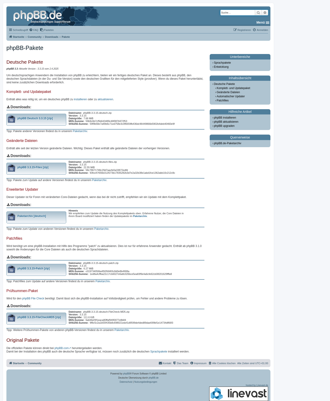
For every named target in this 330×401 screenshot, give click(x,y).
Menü (260, 22)
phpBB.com (62, 348)
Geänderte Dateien (228, 92)
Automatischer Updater (231, 96)
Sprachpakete (158, 351)
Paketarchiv (80, 131)
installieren (80, 99)
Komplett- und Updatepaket (233, 88)
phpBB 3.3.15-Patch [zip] (33, 268)
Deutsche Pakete (224, 84)
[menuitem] (33, 30)
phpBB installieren (225, 117)
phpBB (126, 373)
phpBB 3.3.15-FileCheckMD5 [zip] (39, 317)
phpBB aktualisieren (226, 121)
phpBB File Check (33, 298)
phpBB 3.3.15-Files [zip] (32, 167)
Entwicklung (221, 66)
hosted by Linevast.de (238, 392)
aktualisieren (105, 99)
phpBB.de (153, 378)
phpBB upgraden (224, 125)
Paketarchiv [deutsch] (31, 216)
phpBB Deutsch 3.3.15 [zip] (35, 118)
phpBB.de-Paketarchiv (227, 143)
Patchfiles (222, 100)
